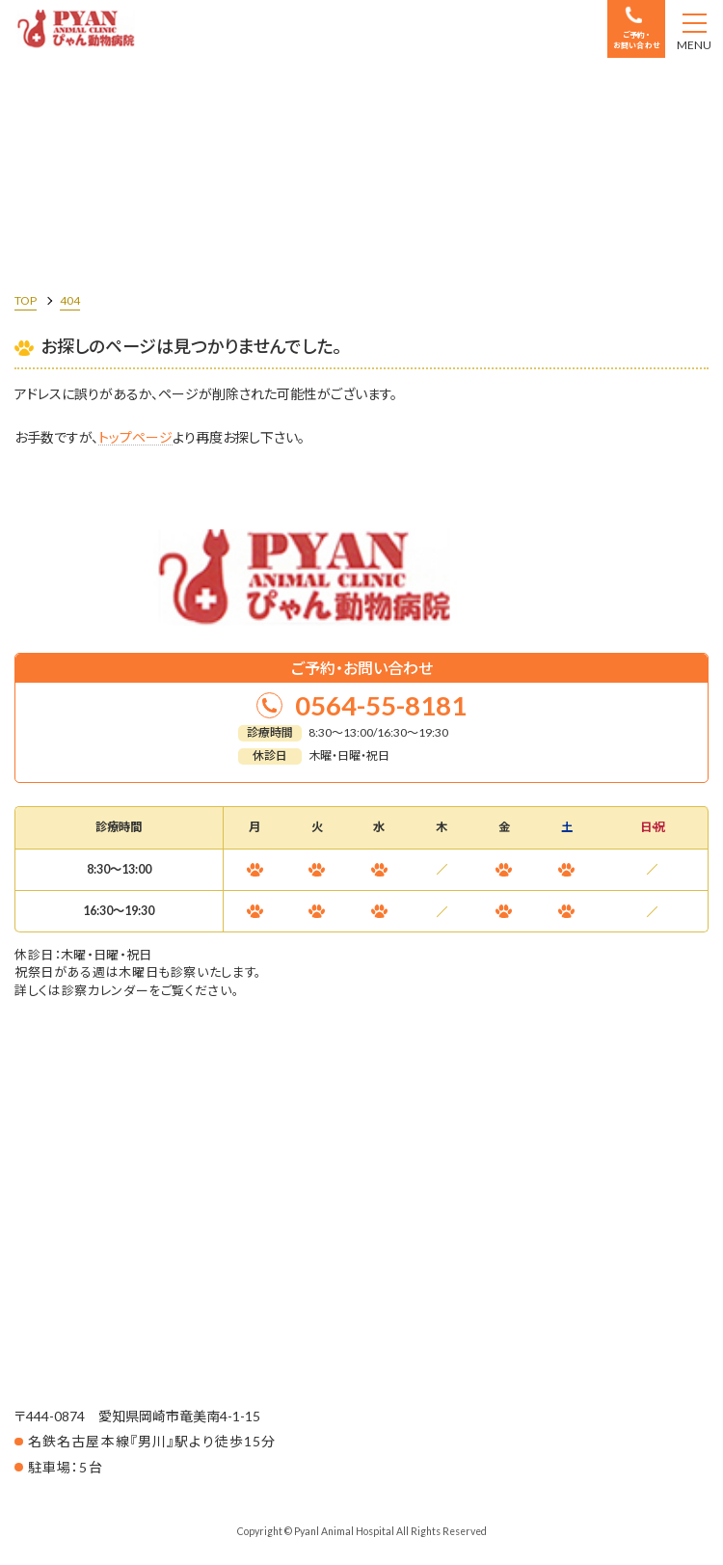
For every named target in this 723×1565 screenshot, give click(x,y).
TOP (25, 300)
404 (70, 300)
